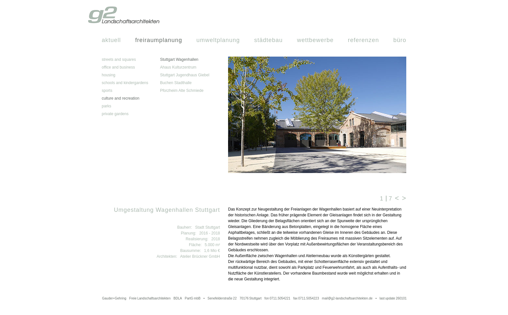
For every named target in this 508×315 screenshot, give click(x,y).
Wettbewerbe (315, 40)
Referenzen (363, 40)
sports (107, 90)
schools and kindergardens (125, 83)
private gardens (115, 114)
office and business (118, 67)
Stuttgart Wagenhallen (179, 59)
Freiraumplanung (158, 40)
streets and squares (119, 59)
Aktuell (111, 40)
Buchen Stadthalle (175, 83)
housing (108, 75)
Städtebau (268, 40)
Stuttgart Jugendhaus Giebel (184, 75)
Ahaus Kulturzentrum (178, 67)
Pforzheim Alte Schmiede (181, 90)
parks (106, 106)
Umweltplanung (218, 40)
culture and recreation (120, 98)
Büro (399, 40)
